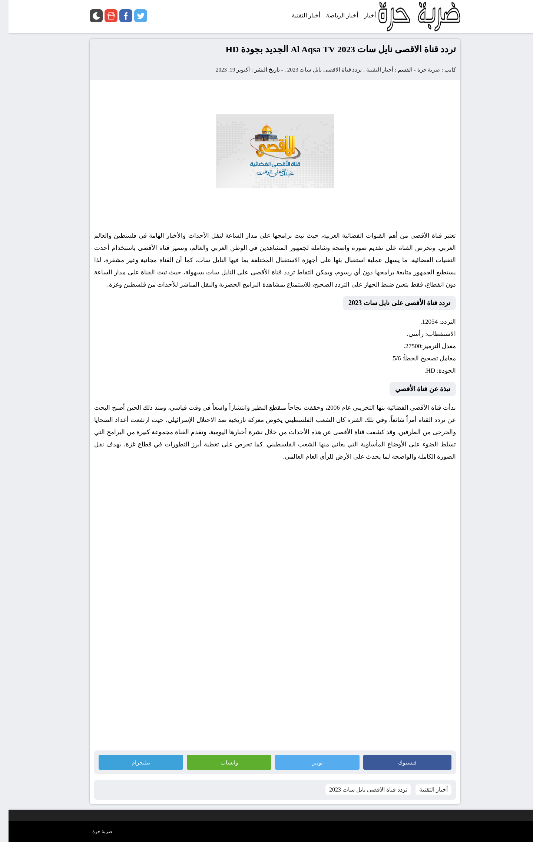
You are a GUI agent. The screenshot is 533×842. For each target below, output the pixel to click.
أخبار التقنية (371, 70)
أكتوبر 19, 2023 (224, 70)
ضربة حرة (419, 70)
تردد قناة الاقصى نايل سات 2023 (316, 70)
